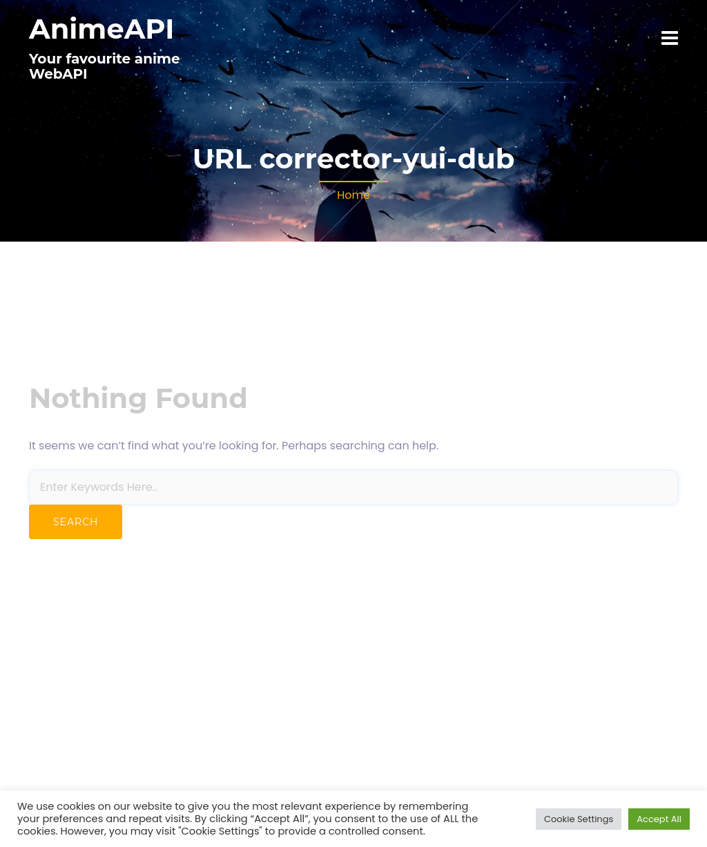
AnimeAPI (101, 29)
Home (353, 195)
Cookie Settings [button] (578, 819)
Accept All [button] (659, 819)
